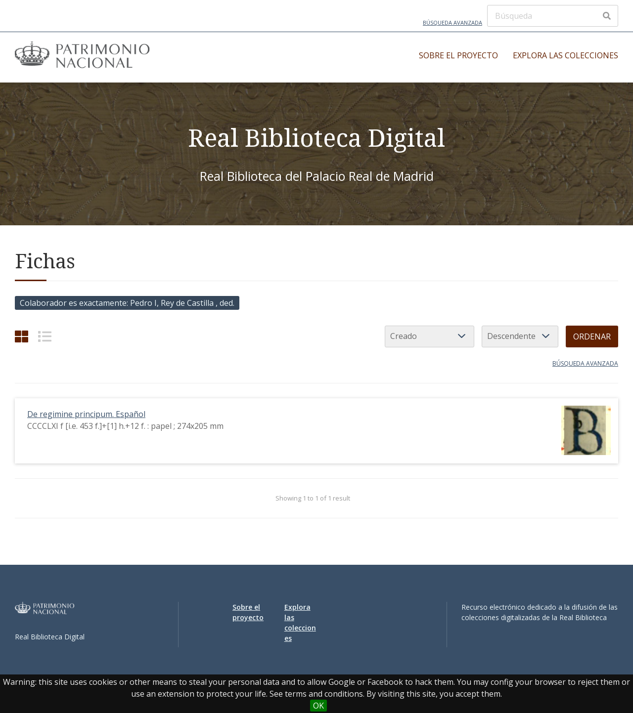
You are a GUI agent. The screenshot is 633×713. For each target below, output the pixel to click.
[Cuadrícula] (21, 336)
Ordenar (592, 336)
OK (318, 705)
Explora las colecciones (565, 55)
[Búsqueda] (552, 16)
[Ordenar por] (429, 336)
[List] (44, 336)
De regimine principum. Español (86, 414)
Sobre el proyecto (458, 55)
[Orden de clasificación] (520, 336)
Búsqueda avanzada (452, 22)
